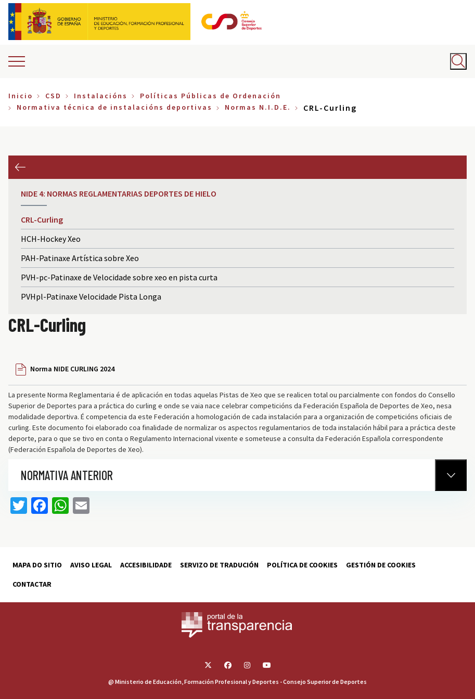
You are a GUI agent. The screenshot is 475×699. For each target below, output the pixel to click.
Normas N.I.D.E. (258, 107)
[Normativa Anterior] (451, 475)
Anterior (20, 167)
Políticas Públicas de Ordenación (210, 95)
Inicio (20, 95)
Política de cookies (302, 564)
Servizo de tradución (219, 564)
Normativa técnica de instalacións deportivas (114, 107)
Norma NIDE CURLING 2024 (72, 368)
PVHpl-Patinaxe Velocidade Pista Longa (91, 296)
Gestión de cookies (381, 564)
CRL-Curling (42, 219)
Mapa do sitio (37, 564)
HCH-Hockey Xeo (51, 239)
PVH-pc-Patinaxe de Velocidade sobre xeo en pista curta (119, 277)
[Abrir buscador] (458, 61)
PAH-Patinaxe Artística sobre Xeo (80, 258)
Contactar (32, 584)
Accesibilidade (146, 564)
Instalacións (100, 95)
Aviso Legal (91, 564)
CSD (53, 95)
